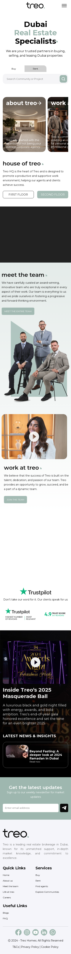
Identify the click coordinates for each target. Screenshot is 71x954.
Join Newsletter (64, 808)
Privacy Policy (30, 947)
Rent (35, 68)
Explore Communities (47, 891)
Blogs (6, 912)
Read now (35, 761)
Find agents (42, 886)
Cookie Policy (50, 947)
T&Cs (15, 947)
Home (6, 875)
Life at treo (8, 891)
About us (8, 880)
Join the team (22, 499)
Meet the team (10, 886)
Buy (14, 68)
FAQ (5, 918)
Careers (7, 897)
